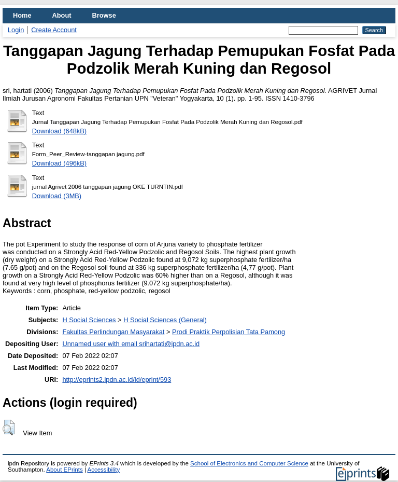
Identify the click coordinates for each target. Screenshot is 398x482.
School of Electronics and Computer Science (249, 463)
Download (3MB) (56, 196)
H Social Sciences (89, 320)
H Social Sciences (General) (165, 320)
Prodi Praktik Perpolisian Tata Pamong (228, 332)
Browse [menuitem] (104, 15)
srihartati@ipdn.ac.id (169, 344)
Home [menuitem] (22, 15)
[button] (9, 427)
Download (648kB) (59, 131)
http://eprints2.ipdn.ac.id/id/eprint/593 (116, 379)
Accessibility (103, 469)
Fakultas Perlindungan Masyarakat (113, 332)
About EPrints (64, 469)
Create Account (54, 30)
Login (16, 30)
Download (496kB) (59, 163)
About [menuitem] (62, 15)
